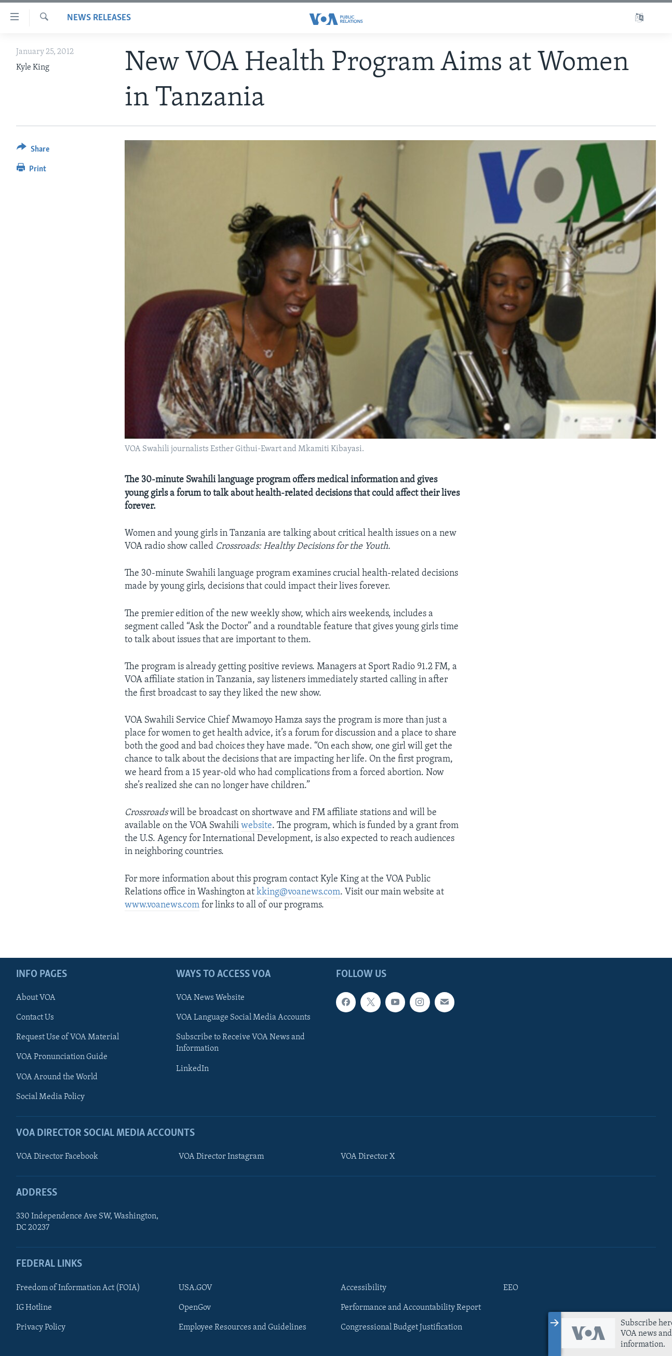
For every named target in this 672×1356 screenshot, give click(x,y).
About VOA (36, 998)
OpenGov (195, 1308)
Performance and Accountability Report (411, 1308)
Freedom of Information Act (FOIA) (78, 1288)
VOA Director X (368, 1156)
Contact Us (35, 1018)
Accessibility (363, 1288)
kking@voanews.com (298, 892)
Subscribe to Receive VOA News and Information (240, 1043)
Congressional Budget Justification (401, 1327)
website (256, 826)
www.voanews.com (162, 905)
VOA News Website (210, 998)
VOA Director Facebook (57, 1156)
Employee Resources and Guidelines (242, 1327)
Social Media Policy (50, 1097)
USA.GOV (195, 1288)
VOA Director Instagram (221, 1156)
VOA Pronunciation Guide (61, 1057)
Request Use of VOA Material (67, 1038)
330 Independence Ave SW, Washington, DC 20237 (87, 1222)
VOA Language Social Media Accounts (243, 1018)
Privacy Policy (40, 1327)
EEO (510, 1288)
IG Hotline (34, 1308)
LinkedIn (192, 1069)
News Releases (99, 18)
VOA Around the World (57, 1077)
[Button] (33, 150)
